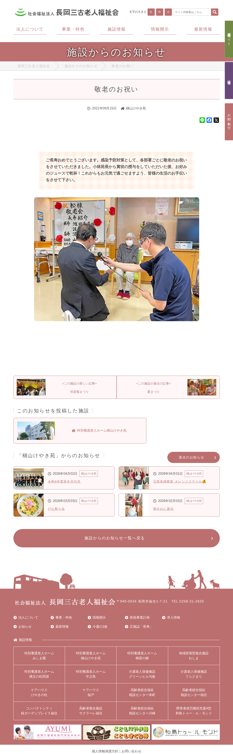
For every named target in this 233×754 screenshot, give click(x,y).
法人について (25, 619)
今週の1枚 (98, 628)
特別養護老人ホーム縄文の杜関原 (39, 676)
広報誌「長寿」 (139, 628)
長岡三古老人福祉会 (34, 67)
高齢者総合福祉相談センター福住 (194, 694)
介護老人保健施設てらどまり (194, 676)
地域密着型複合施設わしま (194, 657)
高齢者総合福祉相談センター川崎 (142, 712)
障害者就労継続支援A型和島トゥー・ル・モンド (194, 712)
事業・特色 (61, 619)
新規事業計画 (137, 619)
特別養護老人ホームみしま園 (39, 657)
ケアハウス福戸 (91, 694)
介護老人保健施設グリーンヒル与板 (142, 676)
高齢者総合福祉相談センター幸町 (142, 694)
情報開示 (97, 619)
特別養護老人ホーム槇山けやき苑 (91, 657)
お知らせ (22, 628)
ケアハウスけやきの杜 (39, 694)
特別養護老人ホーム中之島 (91, 676)
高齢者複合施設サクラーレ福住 (90, 712)
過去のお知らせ (191, 458)
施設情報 (22, 641)
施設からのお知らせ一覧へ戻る (114, 539)
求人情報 (171, 619)
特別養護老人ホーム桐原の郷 (142, 657)
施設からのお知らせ (81, 67)
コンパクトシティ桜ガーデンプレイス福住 (39, 712)
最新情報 (60, 628)
